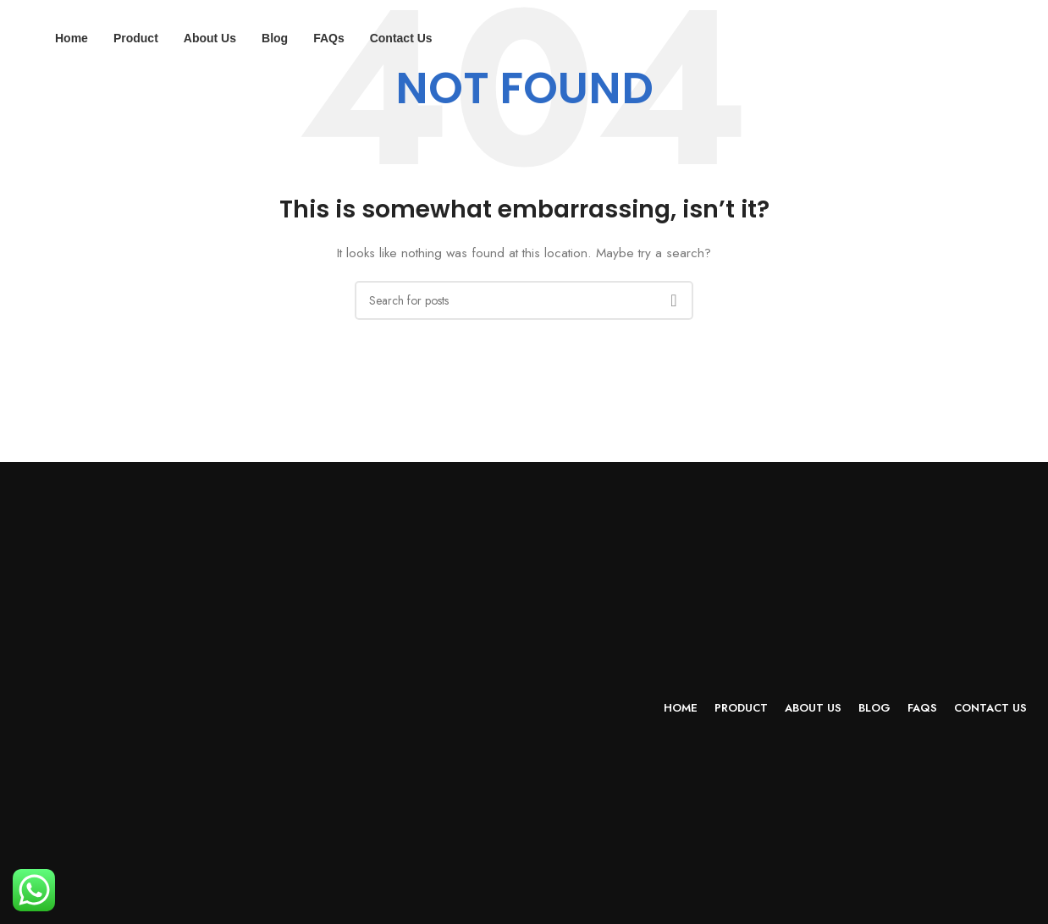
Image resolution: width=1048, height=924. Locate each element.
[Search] (524, 300)
